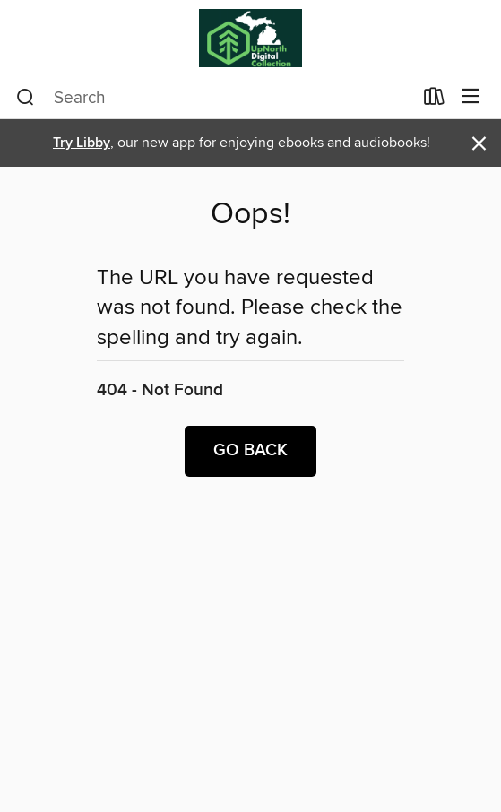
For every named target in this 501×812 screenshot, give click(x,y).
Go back (250, 451)
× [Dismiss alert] (479, 144)
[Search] (25, 97)
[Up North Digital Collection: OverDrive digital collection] (250, 38)
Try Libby (81, 143)
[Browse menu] (471, 97)
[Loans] (434, 100)
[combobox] (214, 97)
